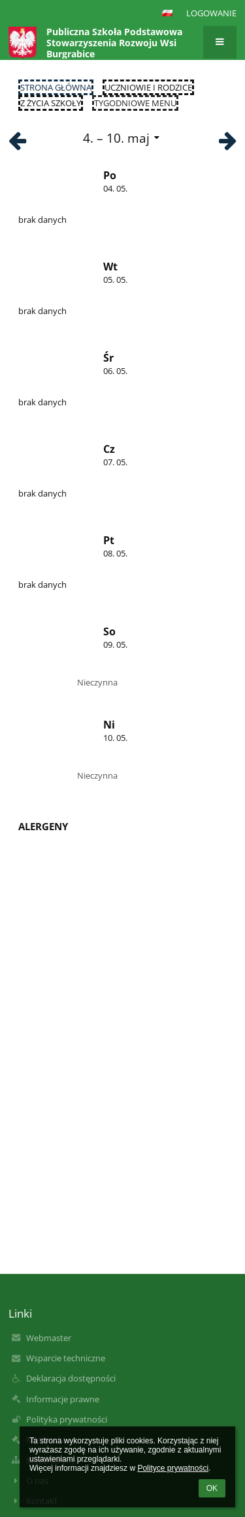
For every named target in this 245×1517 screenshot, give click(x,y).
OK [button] (212, 1488)
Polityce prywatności (172, 1468)
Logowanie (211, 13)
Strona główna (55, 87)
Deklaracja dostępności (71, 1378)
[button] (167, 13)
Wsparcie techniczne (65, 1358)
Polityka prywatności (66, 1419)
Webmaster (48, 1338)
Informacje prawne (62, 1399)
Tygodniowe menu (135, 103)
